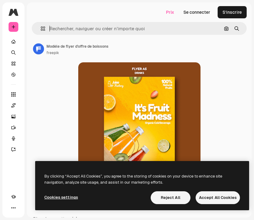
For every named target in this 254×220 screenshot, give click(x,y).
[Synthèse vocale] (13, 138)
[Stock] (13, 63)
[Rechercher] (13, 52)
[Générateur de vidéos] (13, 127)
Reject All (170, 197)
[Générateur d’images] (13, 116)
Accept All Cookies (218, 197)
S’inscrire (232, 12)
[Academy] (13, 197)
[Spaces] (13, 105)
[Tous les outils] (13, 94)
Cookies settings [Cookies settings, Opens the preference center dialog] (61, 197)
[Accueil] (13, 41)
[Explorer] (13, 74)
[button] (40, 28)
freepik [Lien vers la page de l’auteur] (52, 52)
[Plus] (13, 208)
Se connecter (196, 12)
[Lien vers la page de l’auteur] (38, 48)
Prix (170, 12)
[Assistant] (13, 149)
